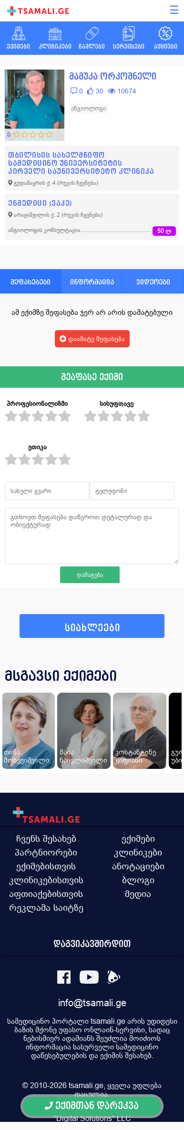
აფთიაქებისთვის (46, 893)
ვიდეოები (153, 281)
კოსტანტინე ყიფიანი (135, 756)
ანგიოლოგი (88, 108)
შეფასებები (30, 281)
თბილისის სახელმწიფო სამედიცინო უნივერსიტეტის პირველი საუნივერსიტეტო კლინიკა (81, 163)
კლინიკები (138, 852)
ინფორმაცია (92, 281)
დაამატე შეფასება (92, 339)
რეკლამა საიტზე (46, 907)
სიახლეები (92, 628)
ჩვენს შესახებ (46, 838)
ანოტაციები (138, 866)
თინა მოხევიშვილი (27, 756)
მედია (138, 893)
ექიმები (138, 838)
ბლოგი (138, 880)
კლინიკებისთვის (46, 880)
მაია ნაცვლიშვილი (83, 756)
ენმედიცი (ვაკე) (40, 203)
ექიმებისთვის (46, 866)
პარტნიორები (46, 852)
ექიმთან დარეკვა (92, 1106)
